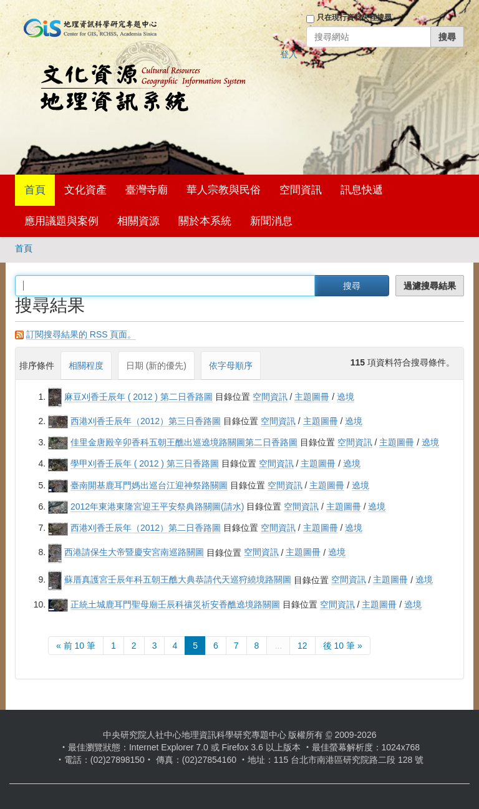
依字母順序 (231, 366)
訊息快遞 (362, 190)
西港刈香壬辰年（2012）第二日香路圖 (145, 528)
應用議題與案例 (61, 221)
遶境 (345, 397)
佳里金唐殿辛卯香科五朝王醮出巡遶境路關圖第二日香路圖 (184, 442)
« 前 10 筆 (75, 646)
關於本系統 (204, 221)
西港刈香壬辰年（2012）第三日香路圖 (145, 421)
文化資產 (85, 190)
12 (302, 646)
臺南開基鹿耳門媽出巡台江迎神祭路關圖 (149, 485)
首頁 (35, 190)
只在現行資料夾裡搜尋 (354, 17)
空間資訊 (300, 190)
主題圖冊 (311, 397)
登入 (289, 54)
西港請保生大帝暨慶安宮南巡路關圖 (134, 552)
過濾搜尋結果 (430, 286)
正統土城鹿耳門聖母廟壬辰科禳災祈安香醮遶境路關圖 (175, 604)
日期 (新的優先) (156, 366)
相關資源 (138, 221)
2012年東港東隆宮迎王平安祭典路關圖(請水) (157, 506)
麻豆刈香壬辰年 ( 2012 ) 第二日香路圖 (138, 397)
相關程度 (86, 366)
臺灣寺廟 (146, 190)
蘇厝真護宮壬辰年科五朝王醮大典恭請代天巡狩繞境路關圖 (177, 579)
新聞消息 (271, 221)
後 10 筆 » (342, 646)
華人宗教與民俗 (223, 190)
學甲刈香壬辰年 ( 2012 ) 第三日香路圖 (144, 463)
